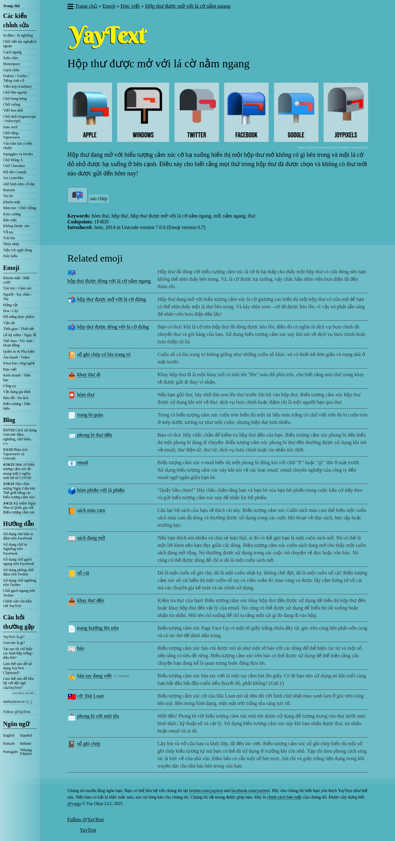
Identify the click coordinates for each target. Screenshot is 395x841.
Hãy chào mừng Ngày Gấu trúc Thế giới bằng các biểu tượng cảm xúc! (19, 490)
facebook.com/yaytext (250, 790)
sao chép (99, 198)
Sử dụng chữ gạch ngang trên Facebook (18, 561)
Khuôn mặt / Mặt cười (16, 280)
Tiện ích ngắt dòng (17, 250)
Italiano (26, 743)
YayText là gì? (13, 637)
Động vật (10, 305)
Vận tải (9, 323)
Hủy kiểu (10, 256)
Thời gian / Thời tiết (18, 329)
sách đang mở (91, 537)
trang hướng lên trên (98, 628)
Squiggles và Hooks (18, 154)
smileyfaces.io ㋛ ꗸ (17, 701)
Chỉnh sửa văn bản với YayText (17, 603)
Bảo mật (10, 220)
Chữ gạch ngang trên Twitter (19, 592)
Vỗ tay (8, 232)
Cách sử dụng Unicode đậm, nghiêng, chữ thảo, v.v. (20, 437)
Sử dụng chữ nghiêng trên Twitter (19, 582)
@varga (74, 803)
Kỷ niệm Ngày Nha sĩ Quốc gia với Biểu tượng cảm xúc (19, 507)
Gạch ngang (12, 52)
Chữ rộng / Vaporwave (11, 135)
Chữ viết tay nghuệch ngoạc (20, 43)
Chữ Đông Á (13, 160)
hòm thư (85, 394)
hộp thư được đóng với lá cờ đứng (113, 326)
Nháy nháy (11, 244)
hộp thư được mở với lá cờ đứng (111, 299)
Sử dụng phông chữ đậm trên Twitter (18, 572)
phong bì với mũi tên (98, 716)
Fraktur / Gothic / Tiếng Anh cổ (16, 78)
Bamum (9, 190)
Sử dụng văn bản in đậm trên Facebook (18, 536)
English (9, 735)
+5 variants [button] (121, 676)
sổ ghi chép (88, 743)
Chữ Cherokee (14, 166)
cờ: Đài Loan (90, 695)
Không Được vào (16, 226)
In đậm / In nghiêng (18, 35)
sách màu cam (91, 510)
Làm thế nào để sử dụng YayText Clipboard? (17, 668)
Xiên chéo (10, 58)
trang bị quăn (90, 414)
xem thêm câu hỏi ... (24, 693)
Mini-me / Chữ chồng (19, 208)
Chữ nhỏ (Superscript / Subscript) (19, 118)
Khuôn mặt (11, 202)
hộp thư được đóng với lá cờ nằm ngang (109, 281)
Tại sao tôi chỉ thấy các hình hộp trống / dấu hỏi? (18, 653)
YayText (88, 830)
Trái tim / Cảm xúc (17, 288)
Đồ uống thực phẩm (18, 317)
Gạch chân (11, 70)
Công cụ (9, 386)
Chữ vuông (11, 104)
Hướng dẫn (18, 523)
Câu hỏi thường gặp (18, 622)
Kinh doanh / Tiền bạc (17, 377)
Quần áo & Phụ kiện (19, 351)
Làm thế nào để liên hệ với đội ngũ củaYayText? (18, 683)
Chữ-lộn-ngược (15, 92)
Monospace (11, 64)
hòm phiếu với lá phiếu (101, 490)
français (9, 743)
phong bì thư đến (94, 435)
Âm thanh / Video (16, 357)
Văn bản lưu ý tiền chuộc (17, 145)
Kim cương (12, 214)
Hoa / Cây (10, 311)
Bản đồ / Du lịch (16, 398)
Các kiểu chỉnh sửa (16, 20)
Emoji (11, 267)
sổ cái (83, 572)
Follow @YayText (16, 712)
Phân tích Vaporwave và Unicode (15, 454)
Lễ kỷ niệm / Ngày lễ (19, 335)
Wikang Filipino (26, 752)
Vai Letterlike (13, 178)
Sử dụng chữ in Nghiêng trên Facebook (15, 549)
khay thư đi (88, 374)
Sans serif (10, 127)
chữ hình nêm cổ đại (19, 184)
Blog (9, 419)
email (82, 462)
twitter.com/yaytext (206, 790)
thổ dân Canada (15, 172)
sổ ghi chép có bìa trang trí (104, 354)
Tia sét (8, 196)
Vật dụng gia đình (17, 392)
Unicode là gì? (14, 643)
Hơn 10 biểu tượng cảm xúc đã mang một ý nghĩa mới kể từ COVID (19, 471)
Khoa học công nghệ (19, 363)
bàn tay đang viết (94, 675)
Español (26, 735)
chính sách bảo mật (284, 797)
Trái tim (9, 238)
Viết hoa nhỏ (13, 110)
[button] (70, 7)
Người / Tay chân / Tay (17, 296)
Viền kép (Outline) (17, 86)
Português (10, 752)
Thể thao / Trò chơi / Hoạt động (18, 343)
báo (80, 648)
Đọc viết (10, 369)
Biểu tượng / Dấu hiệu (17, 406)
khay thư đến (90, 600)
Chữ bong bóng (15, 98)
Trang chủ (11, 6)
